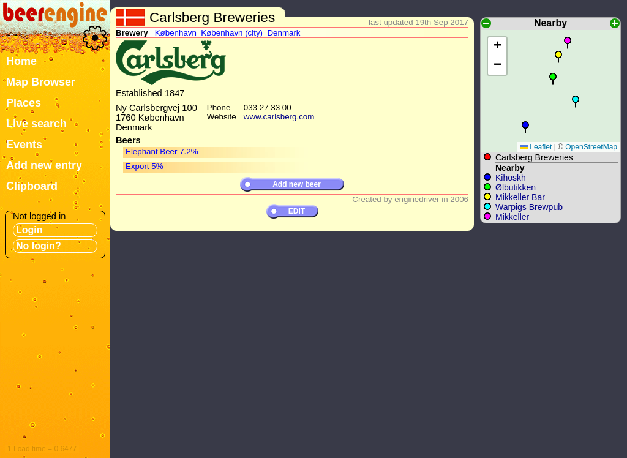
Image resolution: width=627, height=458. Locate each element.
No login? (38, 246)
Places (23, 103)
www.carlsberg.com (279, 116)
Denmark (283, 32)
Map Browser (40, 82)
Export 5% (144, 166)
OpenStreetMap (591, 147)
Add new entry (44, 165)
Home (21, 61)
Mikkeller (512, 217)
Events (24, 144)
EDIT (296, 211)
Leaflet (536, 147)
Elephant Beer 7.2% (162, 151)
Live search (36, 124)
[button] (525, 127)
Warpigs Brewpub (529, 207)
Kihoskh (510, 177)
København (176, 32)
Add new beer (296, 184)
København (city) (232, 32)
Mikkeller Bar (520, 197)
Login (29, 230)
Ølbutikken (515, 187)
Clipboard (32, 186)
